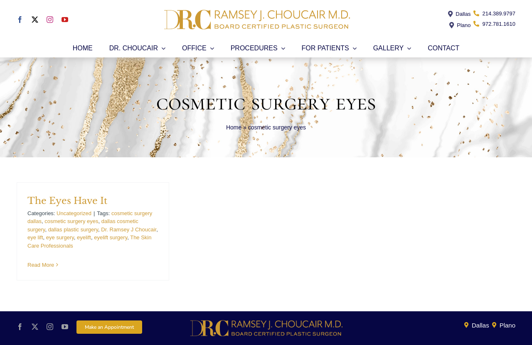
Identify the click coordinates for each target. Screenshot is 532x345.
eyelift (84, 237)
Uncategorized (74, 213)
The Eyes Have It (67, 200)
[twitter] (35, 19)
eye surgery (60, 237)
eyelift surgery (110, 237)
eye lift (35, 237)
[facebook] (20, 19)
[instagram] (50, 19)
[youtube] (65, 19)
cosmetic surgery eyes (71, 221)
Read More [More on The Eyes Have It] (40, 265)
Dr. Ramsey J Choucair (128, 229)
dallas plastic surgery (73, 229)
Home (233, 127)
